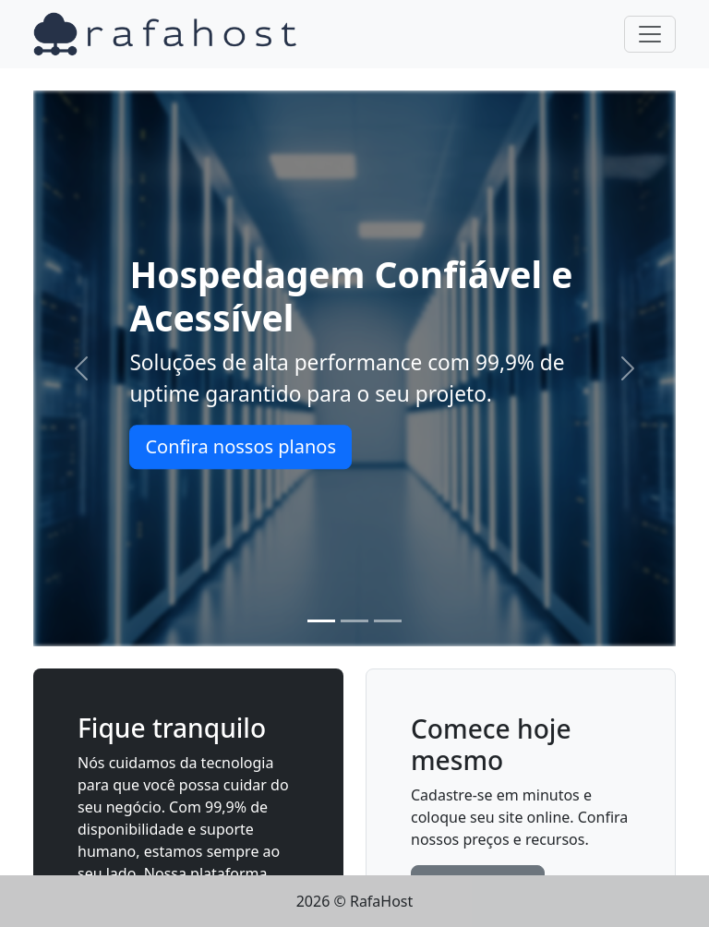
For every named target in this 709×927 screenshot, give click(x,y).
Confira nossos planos (240, 446)
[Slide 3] (388, 621)
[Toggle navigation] (650, 34)
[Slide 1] (321, 621)
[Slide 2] (354, 621)
